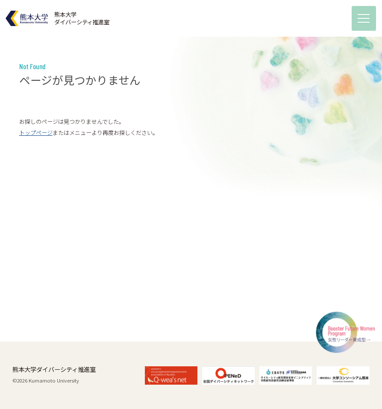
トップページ (36, 133)
